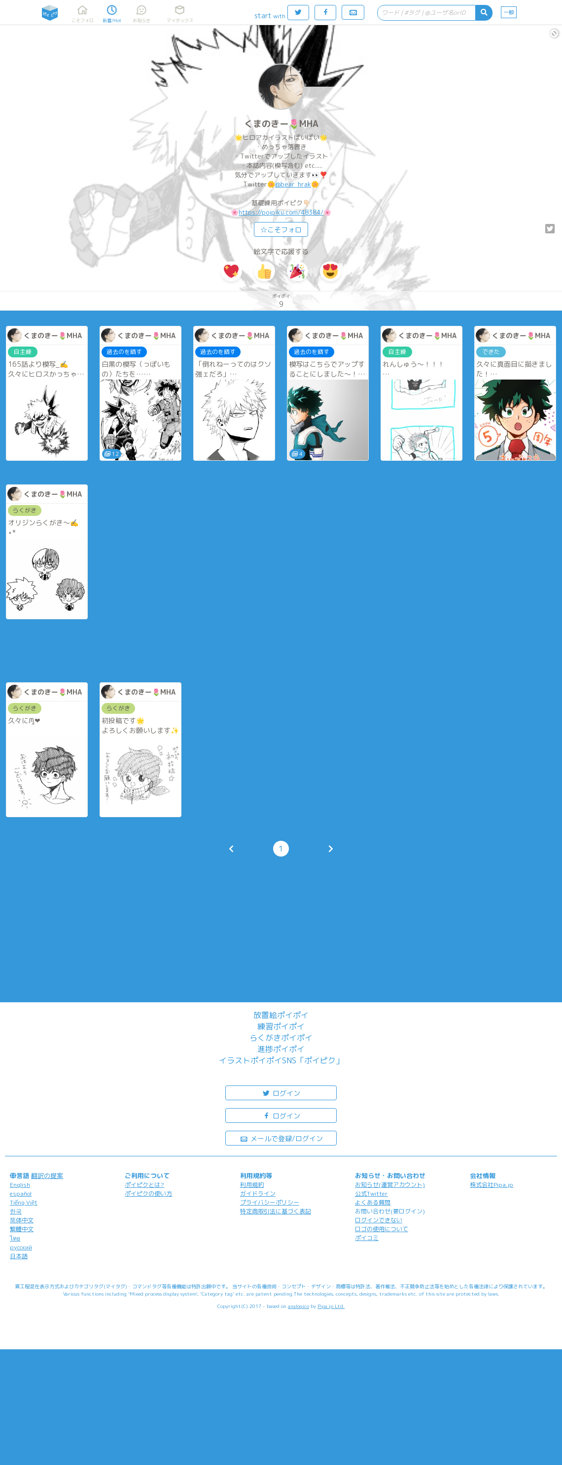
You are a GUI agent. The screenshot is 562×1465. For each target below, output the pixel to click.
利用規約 (252, 1184)
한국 (16, 1211)
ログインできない (378, 1220)
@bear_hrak (293, 184)
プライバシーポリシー (269, 1202)
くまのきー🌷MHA (281, 124)
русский (21, 1247)
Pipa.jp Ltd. (331, 1306)
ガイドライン (258, 1193)
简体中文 (22, 1220)
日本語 (19, 1256)
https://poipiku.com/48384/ (281, 212)
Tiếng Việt (23, 1202)
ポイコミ (367, 1238)
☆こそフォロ (281, 229)
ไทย (15, 1238)
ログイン (281, 1092)
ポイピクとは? (144, 1184)
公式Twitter (371, 1193)
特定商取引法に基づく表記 (275, 1211)
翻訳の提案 (47, 1175)
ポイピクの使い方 (148, 1193)
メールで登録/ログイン (281, 1138)
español (21, 1193)
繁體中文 (22, 1229)
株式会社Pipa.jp (491, 1184)
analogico (298, 1306)
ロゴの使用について (381, 1229)
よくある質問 (372, 1202)
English (20, 1184)
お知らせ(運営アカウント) (390, 1184)
